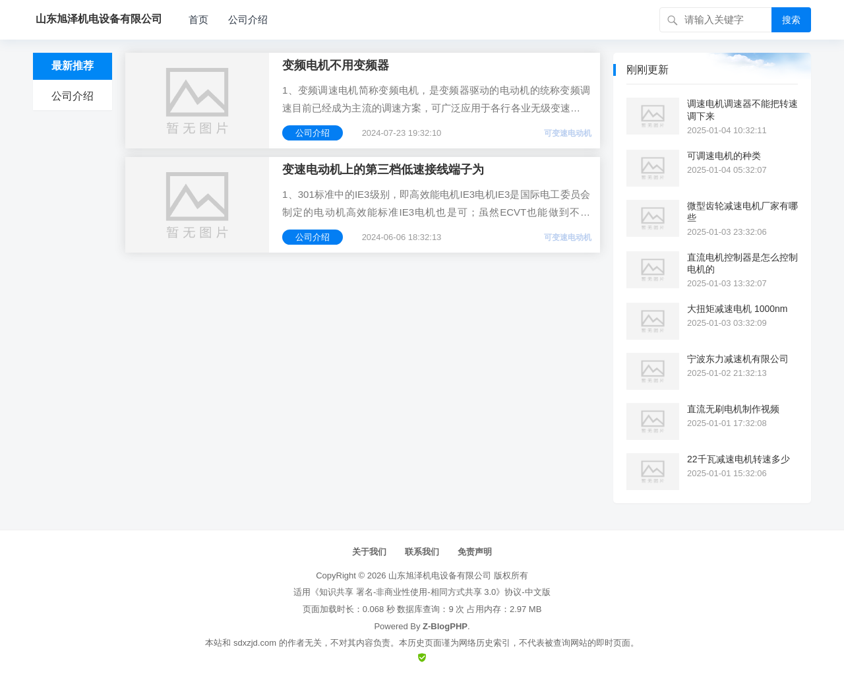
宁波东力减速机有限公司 (738, 359)
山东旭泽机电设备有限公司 (439, 575)
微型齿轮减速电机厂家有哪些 (742, 212)
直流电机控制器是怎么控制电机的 (742, 263)
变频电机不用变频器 (335, 65)
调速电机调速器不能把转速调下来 (742, 109)
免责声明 (475, 552)
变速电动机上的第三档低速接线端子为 (383, 169)
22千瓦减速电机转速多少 (738, 459)
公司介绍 (248, 19)
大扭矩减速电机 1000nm (737, 308)
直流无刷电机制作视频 (733, 409)
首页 (198, 19)
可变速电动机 (567, 133)
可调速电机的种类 (724, 155)
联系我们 (422, 552)
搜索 (791, 20)
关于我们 (369, 552)
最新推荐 (72, 65)
